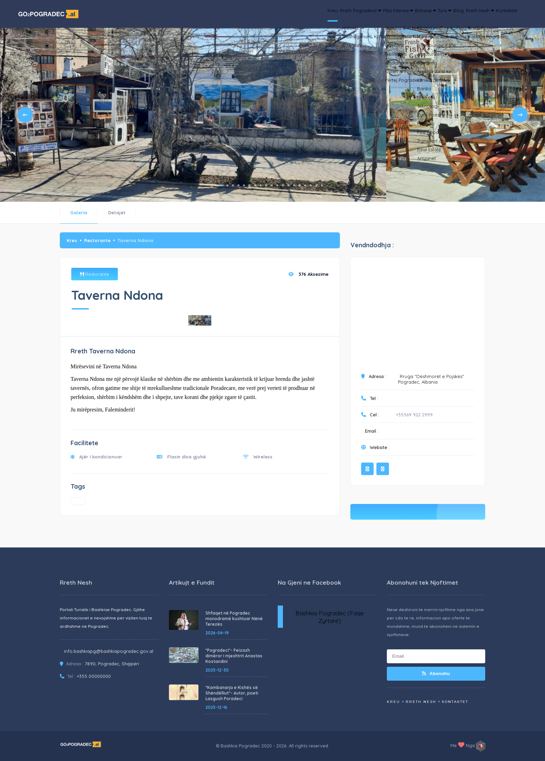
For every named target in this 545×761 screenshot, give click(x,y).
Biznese (384, 14)
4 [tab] (238, 185)
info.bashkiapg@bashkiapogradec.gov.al (108, 651)
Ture (413, 14)
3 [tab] (233, 185)
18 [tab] (316, 185)
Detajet (116, 212)
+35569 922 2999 (414, 414)
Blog (435, 14)
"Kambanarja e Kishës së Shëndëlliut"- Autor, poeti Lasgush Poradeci (231, 693)
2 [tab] (227, 185)
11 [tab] (277, 185)
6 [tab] (250, 185)
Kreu (258, 14)
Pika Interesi (345, 14)
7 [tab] (255, 185)
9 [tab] (266, 185)
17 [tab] (311, 185)
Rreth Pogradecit (296, 14)
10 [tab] (272, 185)
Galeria (78, 212)
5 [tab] (244, 185)
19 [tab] (322, 185)
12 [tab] (283, 185)
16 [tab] (305, 185)
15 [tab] (300, 185)
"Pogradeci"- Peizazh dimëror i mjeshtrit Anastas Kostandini (233, 656)
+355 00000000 (94, 676)
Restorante (97, 240)
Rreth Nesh (465, 14)
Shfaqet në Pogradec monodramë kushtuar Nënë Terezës (234, 618)
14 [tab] (294, 185)
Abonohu (436, 673)
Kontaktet (502, 14)
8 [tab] (261, 185)
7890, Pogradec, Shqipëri (112, 663)
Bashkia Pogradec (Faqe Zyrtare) (329, 616)
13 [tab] (288, 185)
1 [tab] (222, 185)
